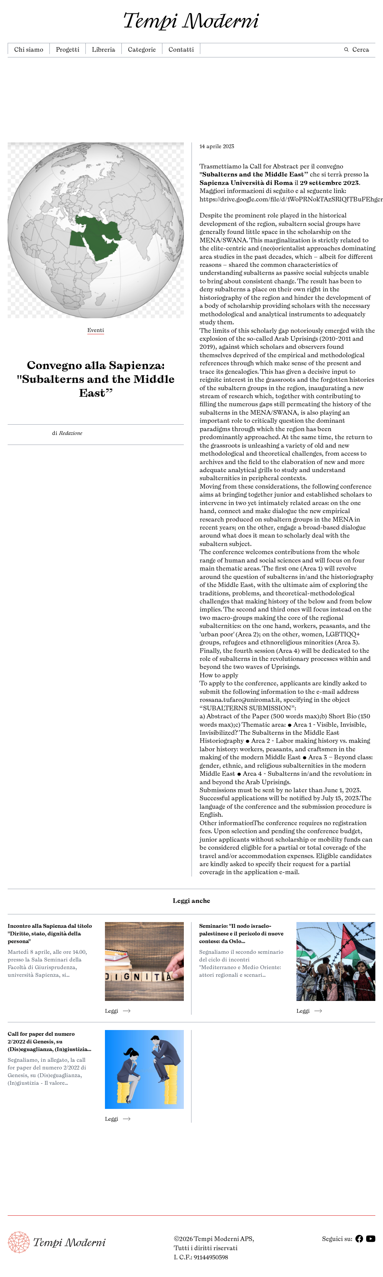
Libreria (103, 49)
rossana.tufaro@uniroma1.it (240, 699)
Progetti (67, 49)
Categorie (142, 49)
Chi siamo (28, 49)
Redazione (70, 433)
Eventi (95, 330)
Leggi (118, 1011)
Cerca (356, 49)
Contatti (181, 49)
